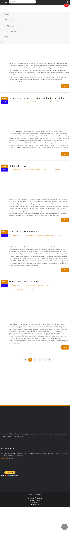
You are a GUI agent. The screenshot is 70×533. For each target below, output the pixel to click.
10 (49, 360)
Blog (6, 37)
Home (7, 14)
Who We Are (9, 20)
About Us (35, 502)
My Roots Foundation (35, 498)
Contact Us (35, 505)
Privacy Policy (35, 500)
